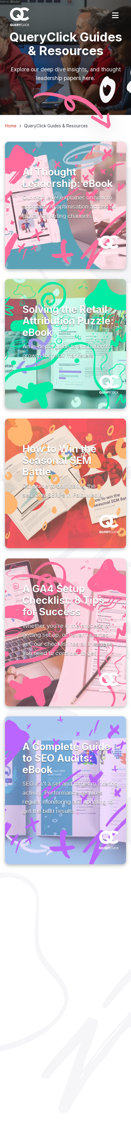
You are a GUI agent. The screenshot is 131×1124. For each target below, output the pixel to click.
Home (10, 125)
